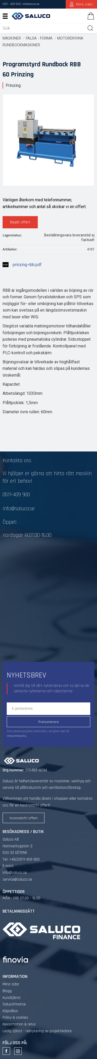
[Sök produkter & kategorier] (44, 28)
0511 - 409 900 (12, 4)
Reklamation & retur (19, 1024)
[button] (7, 16)
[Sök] (90, 28)
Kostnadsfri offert (24, 818)
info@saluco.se (30, 4)
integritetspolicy (16, 736)
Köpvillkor (10, 1011)
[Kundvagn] (89, 16)
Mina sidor (11, 984)
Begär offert (20, 222)
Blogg (7, 991)
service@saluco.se (17, 879)
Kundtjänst (12, 997)
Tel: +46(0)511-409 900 (21, 859)
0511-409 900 (16, 494)
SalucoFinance (14, 1004)
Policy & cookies (15, 1017)
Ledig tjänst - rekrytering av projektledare (37, 1031)
